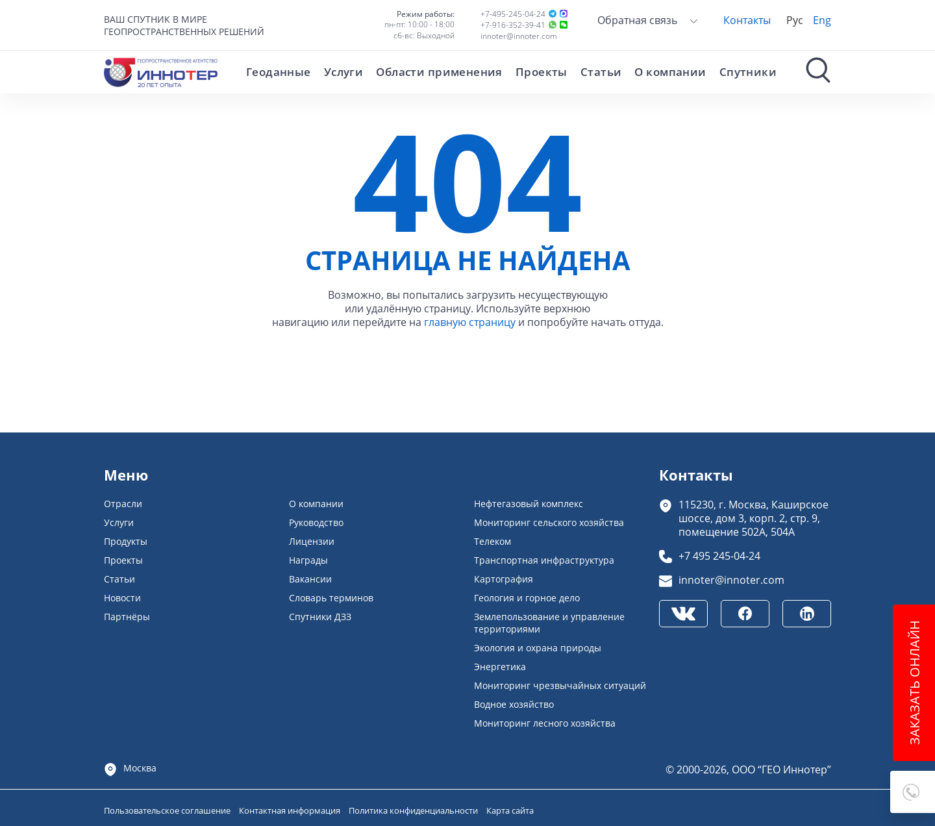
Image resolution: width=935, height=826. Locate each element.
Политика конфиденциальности (414, 810)
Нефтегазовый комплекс (528, 503)
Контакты (747, 20)
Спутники (748, 71)
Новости (122, 598)
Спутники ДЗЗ (320, 616)
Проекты (541, 71)
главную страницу (470, 322)
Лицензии (311, 541)
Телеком (492, 541)
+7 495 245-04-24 (719, 555)
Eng (822, 20)
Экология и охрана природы (537, 648)
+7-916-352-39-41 (512, 25)
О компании (670, 71)
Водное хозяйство (514, 704)
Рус (794, 20)
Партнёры (127, 616)
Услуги (344, 71)
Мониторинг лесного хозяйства (545, 723)
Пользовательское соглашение (168, 810)
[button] (912, 792)
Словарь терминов (331, 598)
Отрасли (123, 503)
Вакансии (310, 579)
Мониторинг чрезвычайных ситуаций (560, 685)
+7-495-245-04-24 (512, 13)
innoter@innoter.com (518, 36)
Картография (503, 579)
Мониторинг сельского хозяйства (549, 522)
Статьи (601, 71)
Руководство (316, 522)
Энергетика (500, 666)
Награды (308, 560)
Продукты (125, 541)
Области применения (439, 71)
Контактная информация (290, 810)
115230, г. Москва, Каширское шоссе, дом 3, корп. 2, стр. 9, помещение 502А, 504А (754, 517)
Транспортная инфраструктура (544, 560)
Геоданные (278, 71)
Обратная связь (647, 20)
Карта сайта (510, 810)
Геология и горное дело (527, 598)
